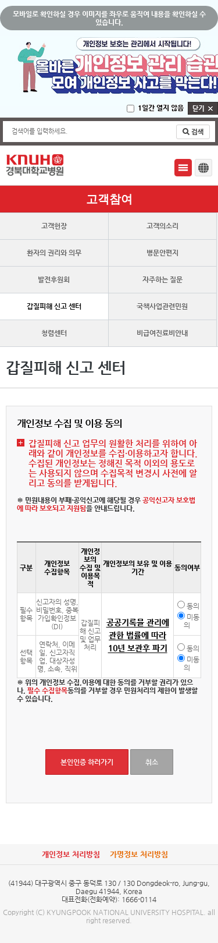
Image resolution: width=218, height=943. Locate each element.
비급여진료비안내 (162, 333)
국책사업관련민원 (162, 306)
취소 (151, 762)
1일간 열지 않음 (161, 108)
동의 (193, 606)
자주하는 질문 (162, 279)
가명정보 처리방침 (139, 854)
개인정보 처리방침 (71, 854)
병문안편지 (162, 253)
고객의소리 (162, 226)
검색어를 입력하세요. (39, 131)
